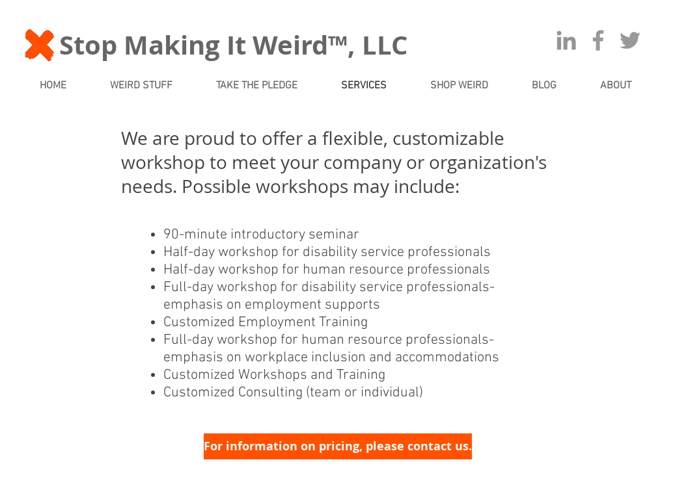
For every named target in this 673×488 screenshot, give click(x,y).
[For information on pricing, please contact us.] (338, 446)
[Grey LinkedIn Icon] (566, 40)
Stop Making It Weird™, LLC (233, 45)
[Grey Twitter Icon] (630, 40)
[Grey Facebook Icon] (598, 40)
